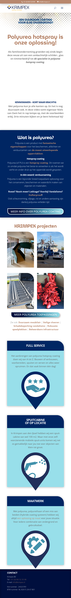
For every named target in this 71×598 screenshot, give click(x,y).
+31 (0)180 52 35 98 (18, 579)
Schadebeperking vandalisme (29, 325)
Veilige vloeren (51, 322)
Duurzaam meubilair (29, 322)
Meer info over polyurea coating (35, 211)
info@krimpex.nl (19, 582)
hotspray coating (39, 162)
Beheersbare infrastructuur (44, 329)
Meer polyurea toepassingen (35, 314)
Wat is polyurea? (35, 137)
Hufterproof (35, 195)
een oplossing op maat (28, 518)
